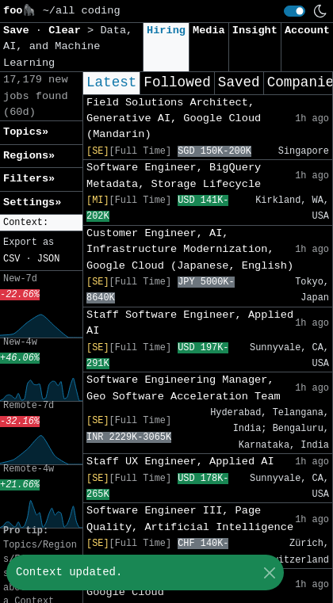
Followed (177, 82)
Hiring (166, 30)
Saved (239, 82)
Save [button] (19, 30)
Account (307, 30)
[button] (41, 223)
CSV (11, 259)
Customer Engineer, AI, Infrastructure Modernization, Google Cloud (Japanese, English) (189, 249)
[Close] (269, 572)
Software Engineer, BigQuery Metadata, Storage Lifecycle (173, 175)
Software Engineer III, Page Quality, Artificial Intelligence (189, 518)
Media (209, 30)
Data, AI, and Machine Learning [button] (67, 47)
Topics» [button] (25, 132)
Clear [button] (67, 30)
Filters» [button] (29, 179)
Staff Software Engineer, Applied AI (189, 323)
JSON (48, 259)
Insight (255, 30)
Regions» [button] (29, 156)
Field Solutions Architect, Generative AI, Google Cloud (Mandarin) (173, 119)
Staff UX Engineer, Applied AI (180, 462)
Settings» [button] (32, 202)
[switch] (294, 11)
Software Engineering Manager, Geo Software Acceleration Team (183, 388)
